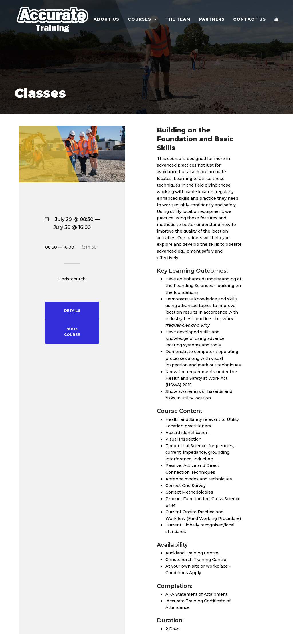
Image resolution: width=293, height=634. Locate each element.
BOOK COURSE (72, 332)
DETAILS (72, 310)
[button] (276, 19)
